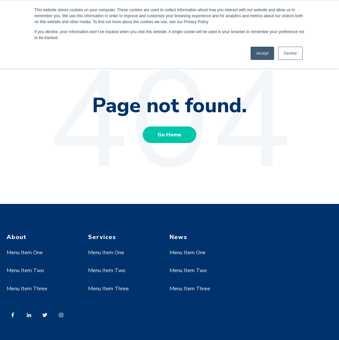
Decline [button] (290, 53)
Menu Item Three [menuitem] (27, 288)
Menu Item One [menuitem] (25, 252)
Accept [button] (262, 53)
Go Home (169, 134)
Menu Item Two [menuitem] (25, 270)
